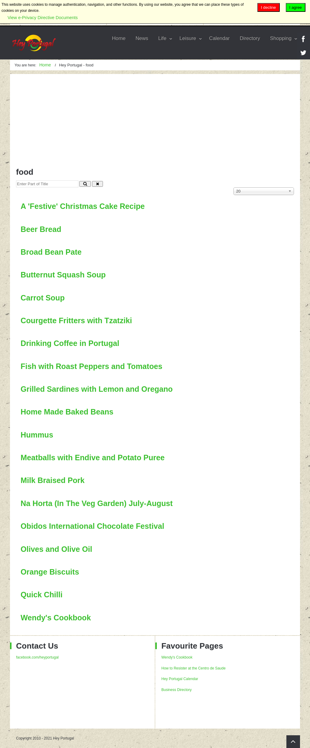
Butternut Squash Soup (63, 274)
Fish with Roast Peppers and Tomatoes (91, 366)
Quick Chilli (42, 594)
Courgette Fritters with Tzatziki (76, 320)
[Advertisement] (155, 116)
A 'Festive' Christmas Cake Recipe (83, 206)
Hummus (37, 435)
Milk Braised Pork (52, 480)
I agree (295, 7)
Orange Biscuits (50, 572)
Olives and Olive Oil (56, 549)
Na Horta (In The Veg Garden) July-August (97, 503)
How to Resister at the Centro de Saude (193, 668)
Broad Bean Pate (51, 252)
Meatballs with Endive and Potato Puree (93, 457)
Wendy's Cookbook (56, 617)
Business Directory (176, 690)
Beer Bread (41, 229)
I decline (268, 7)
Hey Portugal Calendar (179, 679)
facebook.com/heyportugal (37, 657)
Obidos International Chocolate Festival (92, 526)
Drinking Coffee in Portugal (70, 343)
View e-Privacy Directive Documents (43, 17)
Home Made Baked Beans (67, 412)
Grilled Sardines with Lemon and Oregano (97, 389)
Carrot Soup (43, 297)
